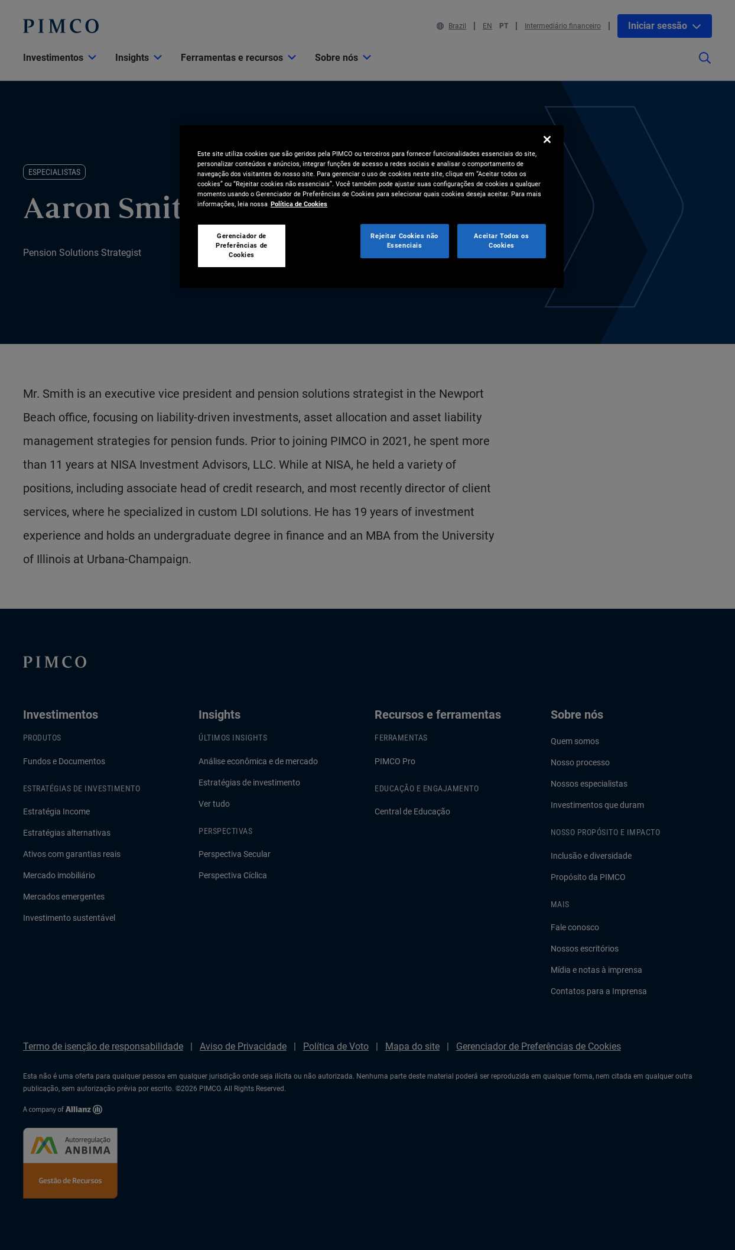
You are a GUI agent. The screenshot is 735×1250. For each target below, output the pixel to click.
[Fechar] (547, 139)
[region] (372, 206)
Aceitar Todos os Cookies (501, 240)
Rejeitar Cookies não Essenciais (404, 240)
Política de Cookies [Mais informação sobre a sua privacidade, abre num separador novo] (299, 204)
